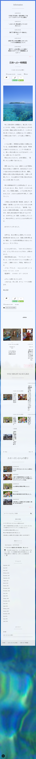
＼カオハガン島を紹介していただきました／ (18, 25)
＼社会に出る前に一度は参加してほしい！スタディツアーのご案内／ (18, 16)
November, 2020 (6, 590)
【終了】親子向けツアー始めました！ (18, 33)
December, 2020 (6, 588)
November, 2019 (6, 601)
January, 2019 (6, 611)
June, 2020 (5, 593)
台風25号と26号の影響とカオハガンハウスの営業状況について (18, 41)
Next (31, 451)
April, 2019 (5, 606)
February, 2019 (6, 608)
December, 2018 (6, 613)
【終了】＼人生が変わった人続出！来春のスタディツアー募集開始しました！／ (18, 51)
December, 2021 (6, 575)
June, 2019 (5, 603)
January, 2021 (6, 585)
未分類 (4, 631)
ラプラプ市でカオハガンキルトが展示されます (22, 470)
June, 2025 (5, 570)
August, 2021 (6, 580)
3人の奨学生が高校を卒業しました (21, 486)
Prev (5, 451)
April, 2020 (5, 595)
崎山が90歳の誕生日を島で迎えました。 (22, 494)
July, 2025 (5, 568)
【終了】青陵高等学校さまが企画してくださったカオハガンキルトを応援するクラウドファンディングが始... (22, 478)
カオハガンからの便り (10, 307)
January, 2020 (6, 598)
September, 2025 (6, 565)
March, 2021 (5, 583)
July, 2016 (5, 616)
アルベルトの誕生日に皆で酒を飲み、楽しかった (17, 547)
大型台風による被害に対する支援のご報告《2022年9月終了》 (22, 502)
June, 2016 (5, 618)
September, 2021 (6, 578)
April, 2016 (5, 621)
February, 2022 (6, 573)
